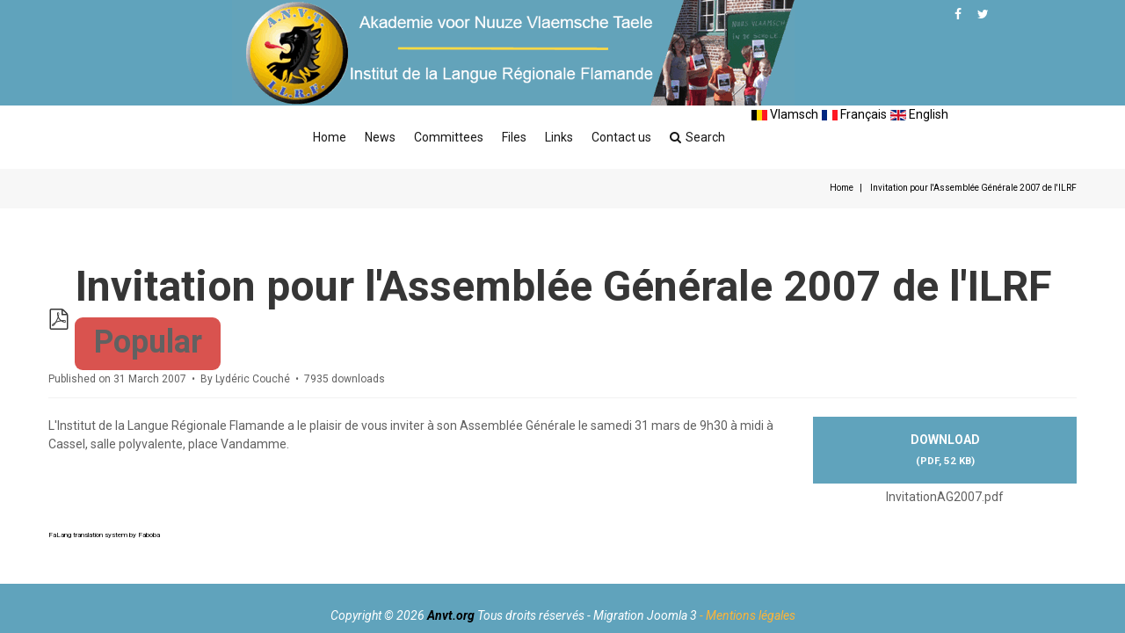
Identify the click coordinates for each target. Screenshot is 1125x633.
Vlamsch (784, 114)
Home (329, 137)
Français (854, 114)
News (380, 137)
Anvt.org (451, 615)
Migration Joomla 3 (645, 615)
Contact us (621, 137)
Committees (448, 137)
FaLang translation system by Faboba (104, 535)
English (919, 114)
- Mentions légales (747, 615)
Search (697, 137)
